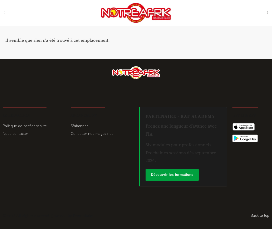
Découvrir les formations (172, 175)
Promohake (83, 215)
